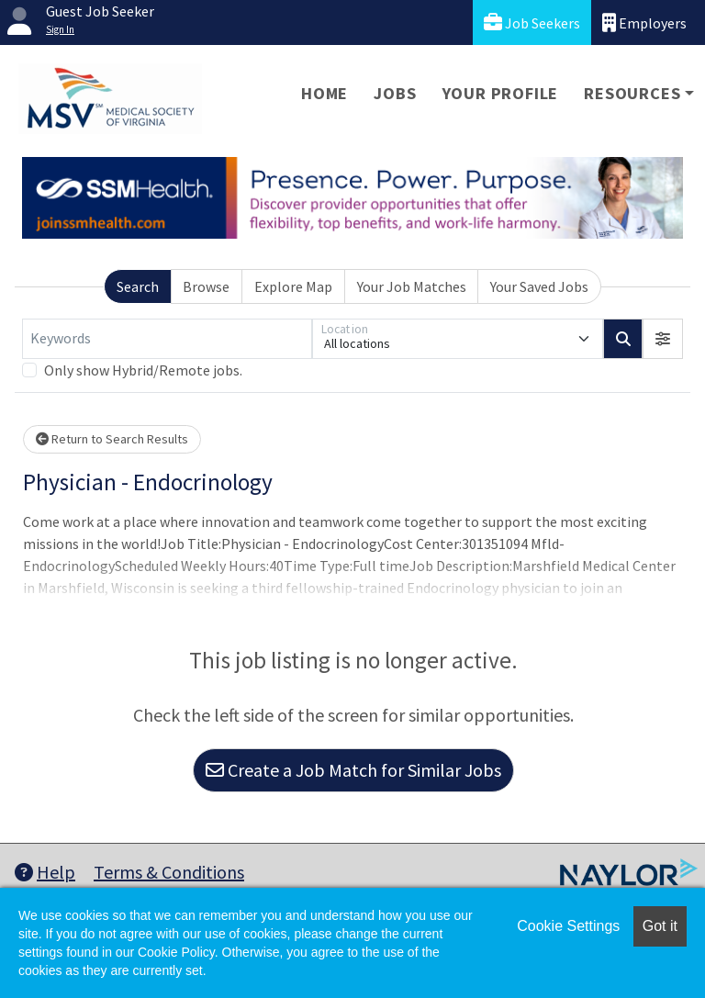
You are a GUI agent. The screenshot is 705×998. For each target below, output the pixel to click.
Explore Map (293, 286)
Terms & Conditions (169, 871)
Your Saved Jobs (539, 286)
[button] (663, 339)
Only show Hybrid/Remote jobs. (143, 370)
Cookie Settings (568, 926)
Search (138, 286)
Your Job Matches (411, 286)
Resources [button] (632, 93)
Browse (206, 286)
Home (324, 93)
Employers (644, 22)
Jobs (395, 93)
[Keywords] (167, 339)
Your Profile (500, 93)
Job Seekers (532, 22)
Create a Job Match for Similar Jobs (353, 769)
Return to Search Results (112, 439)
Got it (660, 926)
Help (45, 871)
